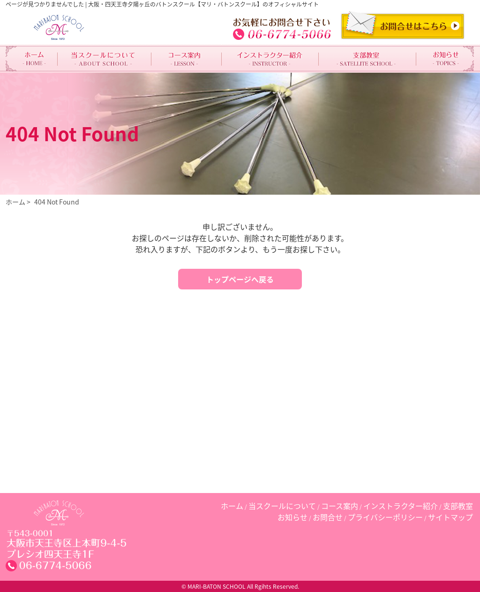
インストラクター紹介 (400, 505)
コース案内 (339, 505)
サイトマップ (450, 517)
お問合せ (328, 517)
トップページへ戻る (240, 279)
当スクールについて (282, 505)
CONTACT (402, 25)
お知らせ (293, 517)
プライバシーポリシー (385, 517)
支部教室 (458, 505)
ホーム (15, 201)
